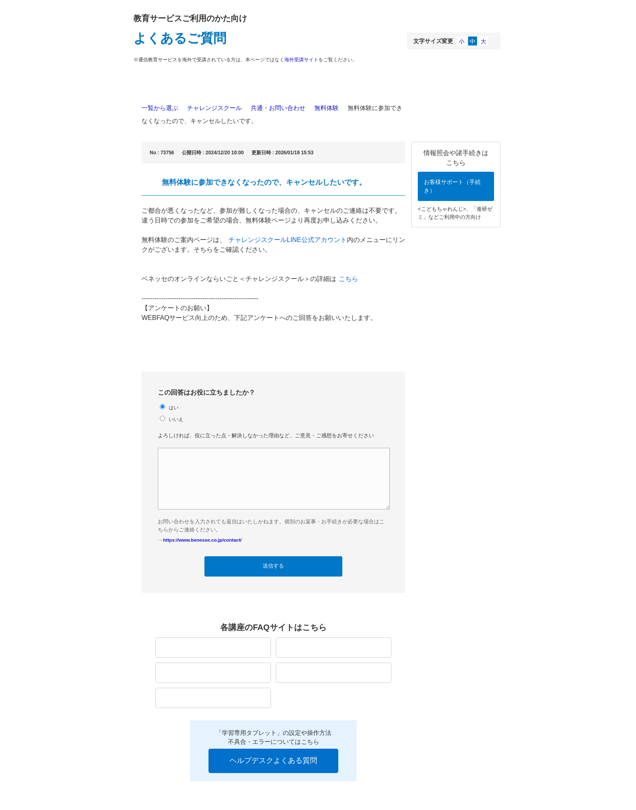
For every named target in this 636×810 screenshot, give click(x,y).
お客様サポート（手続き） (452, 186)
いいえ (176, 419)
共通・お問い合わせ (278, 107)
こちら (348, 278)
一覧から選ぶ (160, 107)
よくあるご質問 (179, 38)
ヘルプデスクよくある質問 (273, 760)
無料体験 (326, 107)
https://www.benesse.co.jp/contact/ (202, 539)
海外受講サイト (301, 60)
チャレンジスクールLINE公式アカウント (287, 239)
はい (173, 407)
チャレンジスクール (214, 107)
